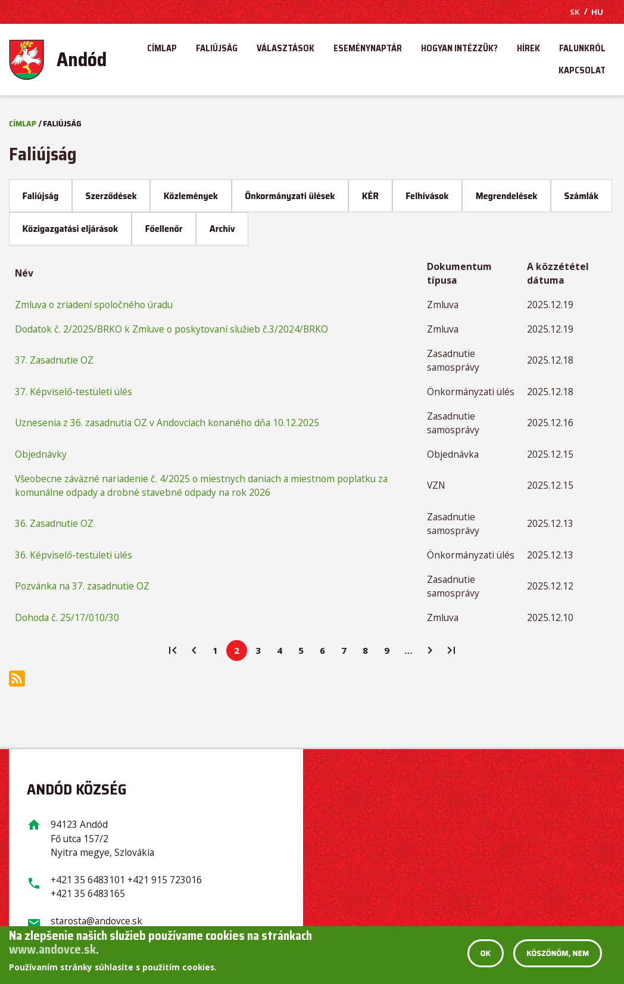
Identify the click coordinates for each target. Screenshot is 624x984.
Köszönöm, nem (557, 954)
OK (486, 954)
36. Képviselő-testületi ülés (73, 554)
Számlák (581, 196)
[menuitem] (68, 59)
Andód (82, 60)
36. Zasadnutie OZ (54, 523)
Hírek (528, 49)
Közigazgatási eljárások (70, 228)
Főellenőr (163, 228)
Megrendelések (507, 196)
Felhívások (426, 196)
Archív (222, 228)
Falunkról (582, 49)
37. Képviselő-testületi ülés (73, 391)
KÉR (370, 196)
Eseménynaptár (367, 49)
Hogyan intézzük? (459, 49)
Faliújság (217, 49)
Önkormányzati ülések (290, 196)
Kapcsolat (582, 71)
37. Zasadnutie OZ (54, 360)
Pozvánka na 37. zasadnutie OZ (82, 585)
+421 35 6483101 (88, 879)
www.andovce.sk (52, 949)
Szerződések (111, 196)
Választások (285, 49)
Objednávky (41, 454)
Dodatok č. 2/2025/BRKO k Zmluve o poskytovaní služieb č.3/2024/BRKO (171, 329)
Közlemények (191, 196)
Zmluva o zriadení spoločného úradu (94, 304)
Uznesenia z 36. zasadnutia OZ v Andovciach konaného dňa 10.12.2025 (167, 422)
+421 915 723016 (164, 879)
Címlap (162, 49)
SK (574, 12)
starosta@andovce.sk (96, 920)
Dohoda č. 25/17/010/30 (67, 617)
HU (597, 12)
